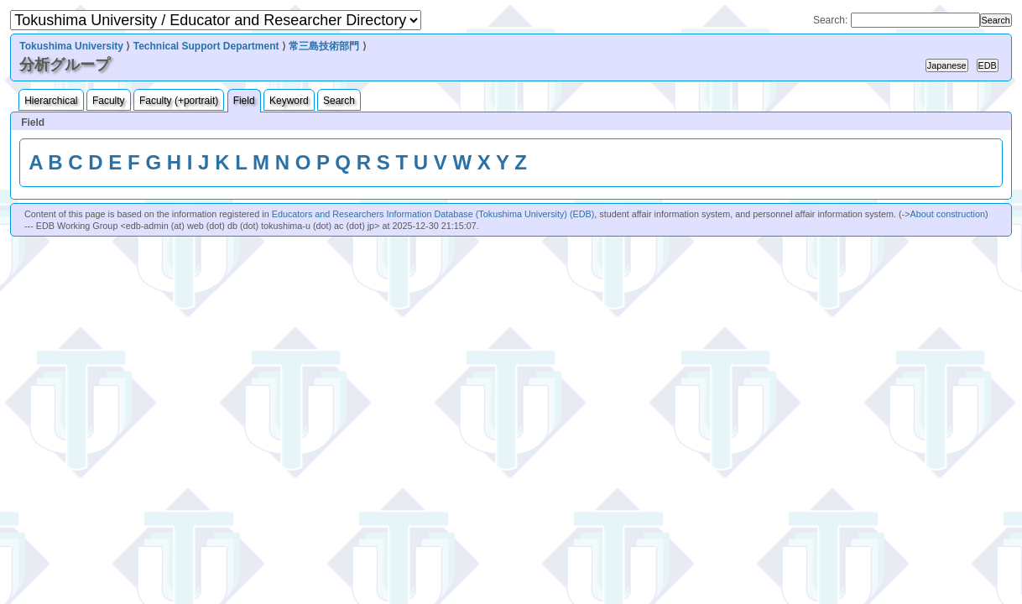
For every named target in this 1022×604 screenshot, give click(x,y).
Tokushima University (71, 46)
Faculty (108, 101)
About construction (947, 214)
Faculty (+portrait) (178, 101)
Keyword (289, 101)
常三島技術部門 (324, 46)
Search (339, 101)
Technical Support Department (206, 46)
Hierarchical (50, 101)
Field (244, 101)
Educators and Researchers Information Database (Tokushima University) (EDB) (433, 214)
